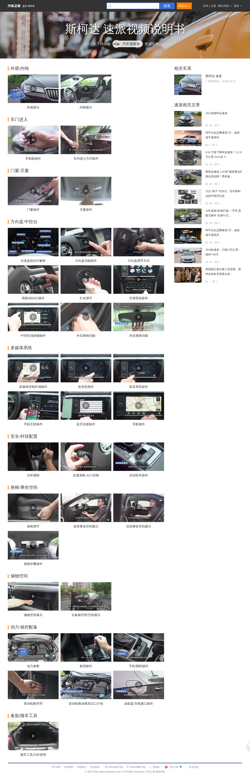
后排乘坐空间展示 (138, 526)
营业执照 (95, 767)
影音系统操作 (138, 386)
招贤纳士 (82, 767)
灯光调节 (86, 298)
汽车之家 (173, 767)
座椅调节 (33, 526)
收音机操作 (86, 386)
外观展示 (33, 107)
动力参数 (33, 666)
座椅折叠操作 (33, 564)
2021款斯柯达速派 (216, 113)
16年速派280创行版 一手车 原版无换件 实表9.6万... (223, 213)
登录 (205, 5)
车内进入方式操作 (85, 158)
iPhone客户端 (116, 767)
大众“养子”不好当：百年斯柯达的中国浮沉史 (223, 193)
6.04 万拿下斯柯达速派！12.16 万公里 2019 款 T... (223, 154)
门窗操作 (33, 209)
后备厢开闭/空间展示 (85, 615)
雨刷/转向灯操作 (33, 298)
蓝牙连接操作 (86, 424)
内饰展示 (86, 107)
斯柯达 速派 (213, 76)
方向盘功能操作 (86, 260)
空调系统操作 (138, 298)
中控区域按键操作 (33, 335)
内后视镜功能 (138, 335)
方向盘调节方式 (139, 260)
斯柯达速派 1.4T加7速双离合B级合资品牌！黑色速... (223, 174)
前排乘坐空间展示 (85, 526)
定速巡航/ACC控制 (86, 475)
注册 (213, 5)
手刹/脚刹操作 (138, 666)
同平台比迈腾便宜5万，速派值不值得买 (222, 135)
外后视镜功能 (86, 335)
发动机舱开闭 (33, 703)
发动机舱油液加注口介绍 (86, 703)
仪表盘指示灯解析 (33, 260)
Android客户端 (137, 767)
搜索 (167, 6)
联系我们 (69, 767)
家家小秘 (197, 6)
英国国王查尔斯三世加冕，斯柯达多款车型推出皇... (223, 271)
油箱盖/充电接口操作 (138, 703)
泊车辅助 (33, 475)
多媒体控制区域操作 (33, 386)
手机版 (155, 767)
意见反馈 (193, 767)
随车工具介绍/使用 (33, 754)
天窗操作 (86, 209)
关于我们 (56, 767)
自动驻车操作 (138, 475)
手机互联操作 (33, 424)
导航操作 (138, 424)
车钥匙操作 (33, 158)
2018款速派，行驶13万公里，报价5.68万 (223, 252)
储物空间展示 (33, 615)
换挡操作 (86, 666)
